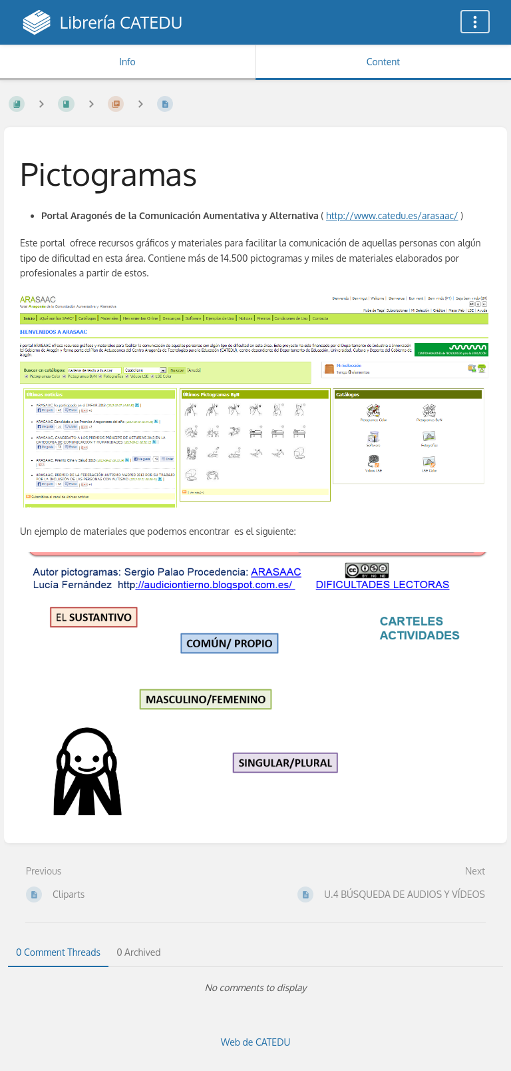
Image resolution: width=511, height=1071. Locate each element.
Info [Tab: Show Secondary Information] (127, 61)
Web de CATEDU (256, 1042)
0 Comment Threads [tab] (58, 952)
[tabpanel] (255, 987)
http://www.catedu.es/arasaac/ (392, 215)
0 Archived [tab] (138, 952)
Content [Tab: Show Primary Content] (383, 61)
